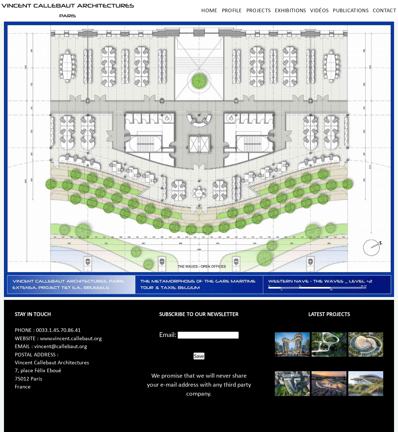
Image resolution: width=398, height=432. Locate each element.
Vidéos (319, 11)
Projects (258, 11)
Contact (384, 11)
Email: (167, 334)
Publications (350, 11)
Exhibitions (290, 11)
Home (209, 11)
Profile (232, 11)
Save (199, 356)
